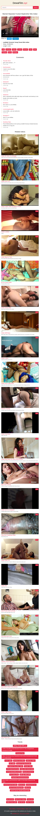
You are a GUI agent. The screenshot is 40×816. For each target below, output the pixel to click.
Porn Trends (30, 802)
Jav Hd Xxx (22, 802)
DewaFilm (20, 3)
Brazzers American (28, 771)
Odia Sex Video (30, 760)
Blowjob (15, 52)
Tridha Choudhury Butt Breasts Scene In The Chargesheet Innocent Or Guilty (18, 749)
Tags (27, 808)
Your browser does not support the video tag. (20, 26)
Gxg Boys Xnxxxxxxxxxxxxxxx (20, 777)
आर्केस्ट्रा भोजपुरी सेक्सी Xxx (20, 745)
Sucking (4, 52)
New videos (12, 808)
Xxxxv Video (8, 760)
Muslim (25, 49)
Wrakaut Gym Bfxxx (19, 760)
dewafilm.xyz (15, 813)
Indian (14, 49)
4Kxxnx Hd (22, 784)
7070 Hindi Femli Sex (12, 769)
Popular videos (21, 808)
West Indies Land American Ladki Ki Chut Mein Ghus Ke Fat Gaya (18, 781)
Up (30, 808)
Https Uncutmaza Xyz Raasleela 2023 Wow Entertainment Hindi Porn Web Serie (19, 756)
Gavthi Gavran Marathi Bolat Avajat (20, 790)
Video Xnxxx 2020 (12, 802)
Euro (10, 52)
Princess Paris (20, 753)
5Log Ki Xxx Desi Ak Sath (24, 763)
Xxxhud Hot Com (31, 784)
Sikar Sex (27, 787)
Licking (20, 49)
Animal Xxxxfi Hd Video (10, 784)
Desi (30, 49)
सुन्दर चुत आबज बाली (25, 774)
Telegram (15, 38)
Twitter (9, 38)
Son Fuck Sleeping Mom (16, 787)
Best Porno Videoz (20, 799)
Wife (35, 49)
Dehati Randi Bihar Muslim (14, 771)
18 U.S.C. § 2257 (24, 813)
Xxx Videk (12, 763)
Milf (3, 49)
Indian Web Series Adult (26, 769)
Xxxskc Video (28, 766)
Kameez (8, 49)
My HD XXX (10, 799)
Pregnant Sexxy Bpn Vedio (15, 766)
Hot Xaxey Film (14, 774)
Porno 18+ (30, 799)
